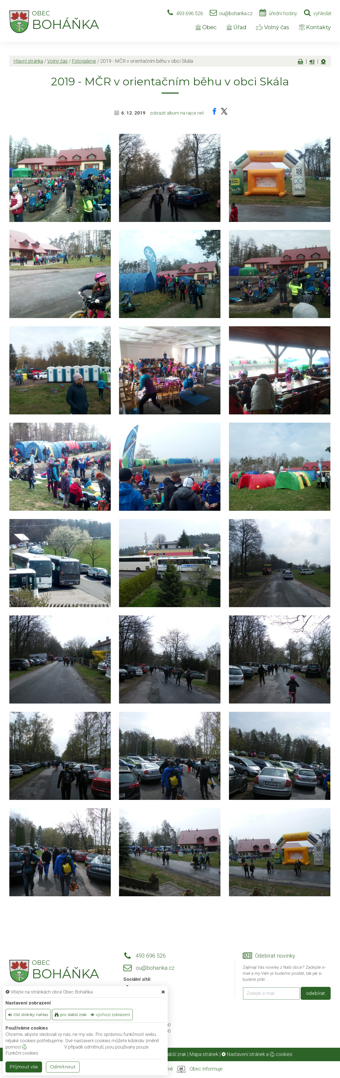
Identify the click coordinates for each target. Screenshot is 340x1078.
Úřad (236, 27)
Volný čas (272, 27)
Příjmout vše (24, 1066)
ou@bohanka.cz (236, 13)
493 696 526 (189, 13)
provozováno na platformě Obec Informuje (170, 1069)
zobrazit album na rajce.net (177, 113)
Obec (206, 27)
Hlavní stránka (28, 61)
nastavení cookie (42, 1047)
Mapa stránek (203, 1054)
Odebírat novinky (275, 956)
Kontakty (315, 27)
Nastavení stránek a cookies (257, 1054)
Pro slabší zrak (170, 1054)
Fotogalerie (84, 61)
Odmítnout (63, 1066)
